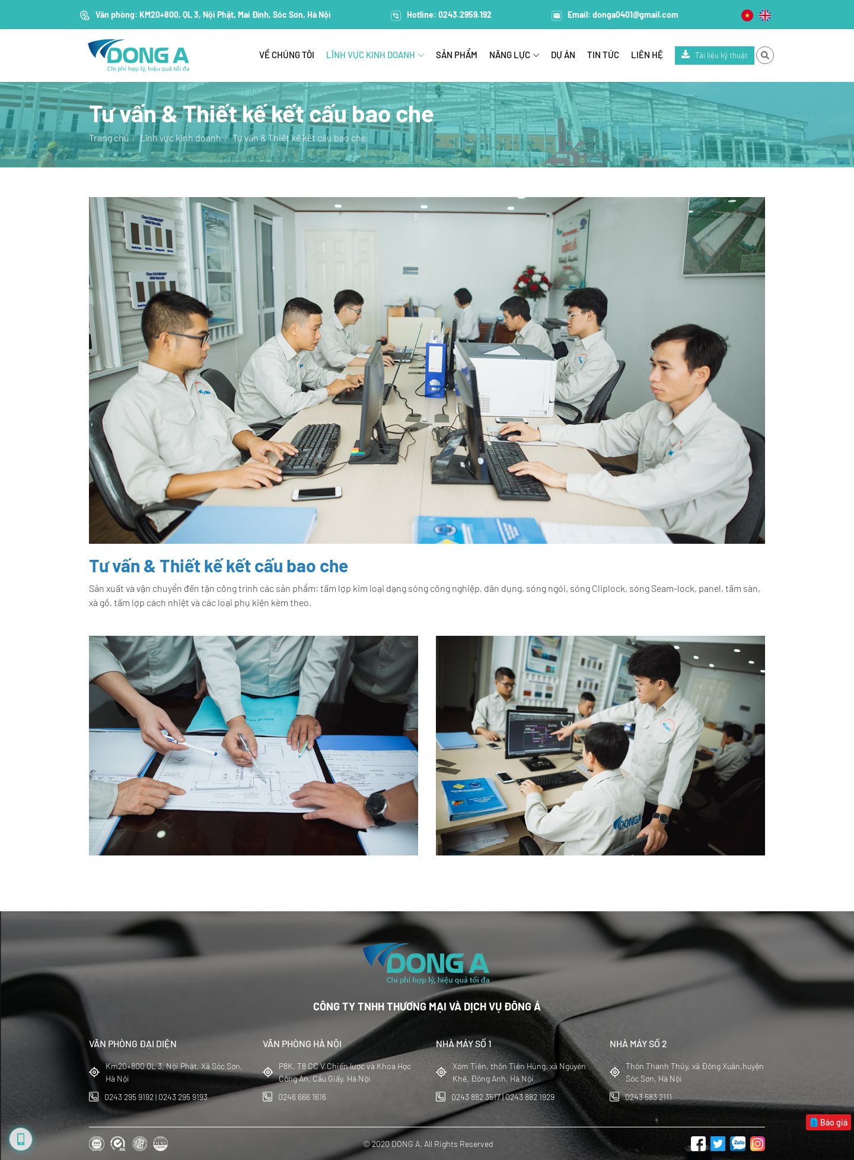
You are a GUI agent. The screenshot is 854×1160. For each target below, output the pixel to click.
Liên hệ (647, 54)
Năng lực (514, 54)
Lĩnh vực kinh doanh (375, 54)
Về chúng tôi (286, 54)
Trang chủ (109, 137)
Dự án (563, 54)
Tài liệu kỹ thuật (714, 55)
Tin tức (603, 54)
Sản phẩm (456, 54)
